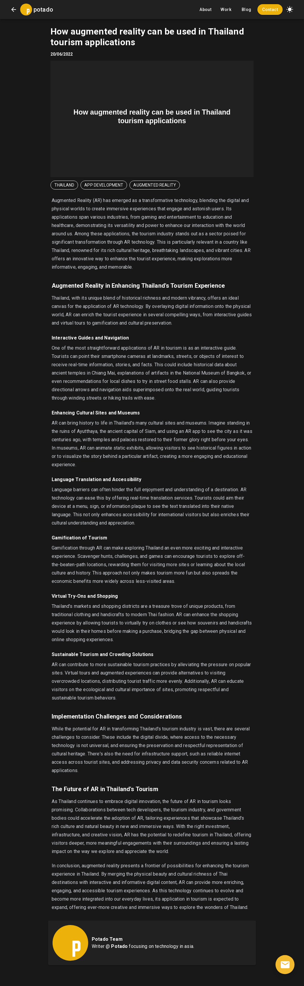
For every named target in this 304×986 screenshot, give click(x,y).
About (205, 9)
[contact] (285, 964)
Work (225, 9)
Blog (246, 9)
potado (43, 9)
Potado (119, 946)
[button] (290, 9)
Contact (270, 9)
